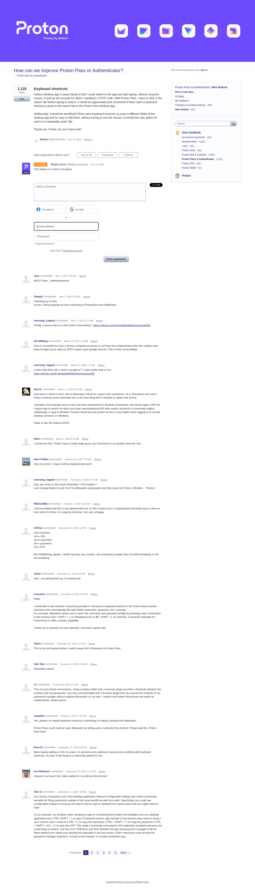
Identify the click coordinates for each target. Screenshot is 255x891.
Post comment (116, 259)
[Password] (66, 236)
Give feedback (191, 132)
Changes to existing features (190, 105)
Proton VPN (188, 163)
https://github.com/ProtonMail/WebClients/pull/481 (121, 325)
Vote (22, 99)
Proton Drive (189, 150)
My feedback (182, 100)
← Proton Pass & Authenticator (30, 75)
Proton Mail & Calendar (194, 154)
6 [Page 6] (115, 852)
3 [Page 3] (98, 852)
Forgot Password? (44, 243)
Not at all (88, 155)
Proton (186, 175)
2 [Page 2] (92, 852)
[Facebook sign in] (50, 209)
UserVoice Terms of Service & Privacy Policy (127, 882)
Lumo (185, 146)
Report (82, 276)
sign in (203, 70)
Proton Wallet (189, 167)
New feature (219, 87)
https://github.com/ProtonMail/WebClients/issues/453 (64, 373)
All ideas (179, 96)
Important (109, 155)
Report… (88, 139)
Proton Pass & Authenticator (192, 87)
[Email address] (66, 226)
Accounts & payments (194, 137)
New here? (66, 250)
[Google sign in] (83, 209)
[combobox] (204, 123)
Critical (131, 155)
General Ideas (190, 141)
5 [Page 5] (109, 852)
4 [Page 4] (104, 852)
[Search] (233, 123)
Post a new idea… (185, 92)
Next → (125, 852)
